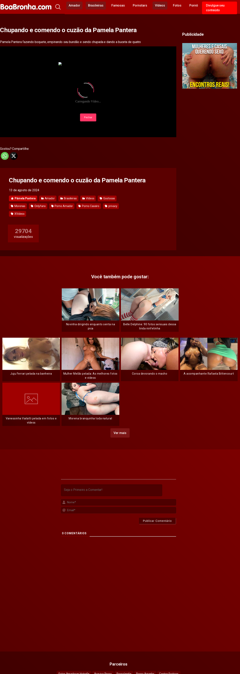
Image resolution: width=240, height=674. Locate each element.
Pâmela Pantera (23, 198)
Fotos (177, 5)
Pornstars (140, 5)
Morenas (18, 206)
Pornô (193, 5)
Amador (74, 5)
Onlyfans (38, 206)
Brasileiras (95, 5)
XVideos (18, 213)
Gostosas (107, 198)
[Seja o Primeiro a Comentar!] (111, 490)
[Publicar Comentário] (157, 521)
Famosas (118, 5)
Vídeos (160, 5)
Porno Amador (62, 206)
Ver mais (120, 433)
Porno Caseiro (88, 206)
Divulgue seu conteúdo (215, 8)
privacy (111, 206)
